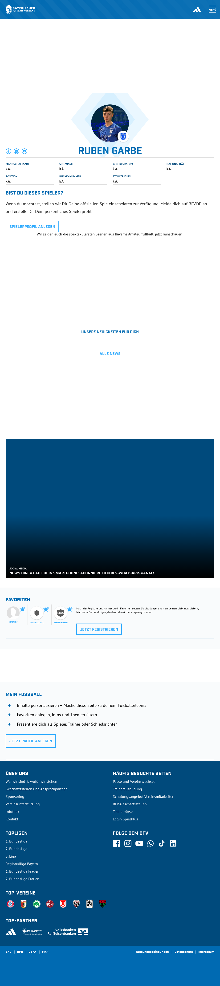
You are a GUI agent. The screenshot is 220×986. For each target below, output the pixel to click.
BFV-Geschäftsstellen (130, 804)
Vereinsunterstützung (23, 804)
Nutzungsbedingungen (152, 952)
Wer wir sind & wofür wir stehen (31, 781)
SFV (8, 952)
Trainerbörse (123, 811)
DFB (20, 952)
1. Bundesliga (16, 841)
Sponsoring (15, 796)
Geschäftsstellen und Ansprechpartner (36, 789)
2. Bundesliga (16, 848)
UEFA (32, 952)
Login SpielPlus (125, 819)
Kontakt (12, 819)
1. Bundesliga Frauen (22, 871)
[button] (9, 151)
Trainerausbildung (127, 789)
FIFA (45, 952)
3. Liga (11, 856)
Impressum (206, 952)
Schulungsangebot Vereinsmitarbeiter (143, 796)
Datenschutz (184, 952)
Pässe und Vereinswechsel (134, 781)
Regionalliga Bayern (22, 863)
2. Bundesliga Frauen (22, 878)
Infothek (12, 811)
